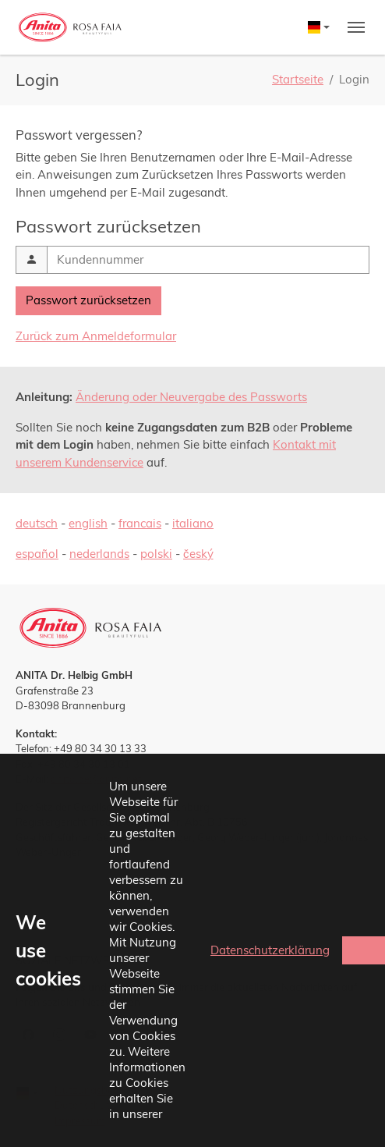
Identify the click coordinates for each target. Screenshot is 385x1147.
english (88, 523)
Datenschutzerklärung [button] (270, 950)
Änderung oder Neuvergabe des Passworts (191, 396)
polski (156, 553)
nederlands (99, 553)
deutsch (37, 523)
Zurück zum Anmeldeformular (96, 335)
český (198, 553)
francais (139, 523)
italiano (193, 523)
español (37, 553)
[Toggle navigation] (356, 27)
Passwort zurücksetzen (88, 300)
